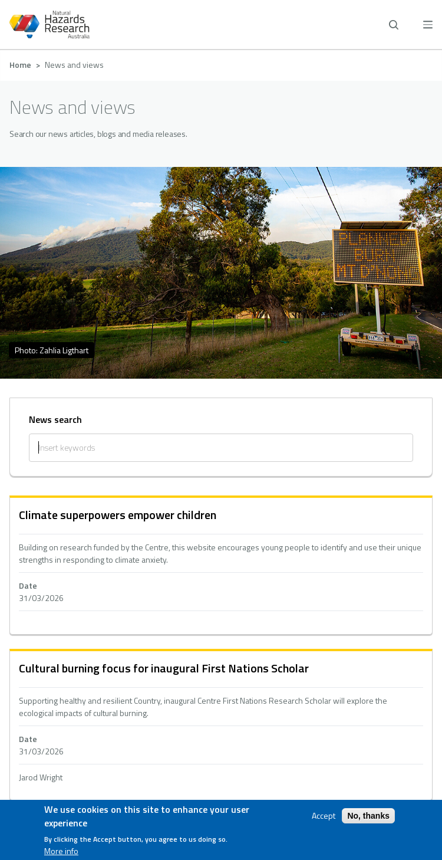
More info (61, 851)
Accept (323, 815)
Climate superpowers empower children (117, 515)
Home (20, 64)
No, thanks (368, 815)
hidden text (221, 566)
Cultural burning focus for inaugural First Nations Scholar (164, 668)
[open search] (393, 24)
